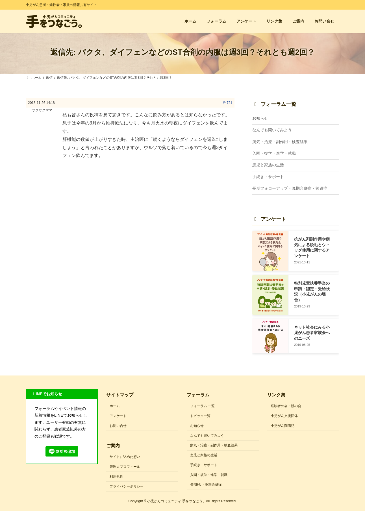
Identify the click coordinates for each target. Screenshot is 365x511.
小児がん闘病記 (282, 426)
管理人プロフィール (125, 467)
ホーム (115, 406)
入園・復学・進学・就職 (274, 153)
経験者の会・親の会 (286, 406)
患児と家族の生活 (268, 165)
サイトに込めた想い (125, 457)
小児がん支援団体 (284, 416)
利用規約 (116, 477)
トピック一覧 (200, 416)
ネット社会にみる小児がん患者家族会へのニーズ (312, 332)
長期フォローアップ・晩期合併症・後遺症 (289, 188)
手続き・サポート (268, 176)
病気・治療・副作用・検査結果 (280, 141)
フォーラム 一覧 (202, 406)
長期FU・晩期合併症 (206, 485)
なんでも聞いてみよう (272, 130)
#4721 (227, 103)
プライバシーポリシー (127, 486)
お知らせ (260, 118)
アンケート (118, 416)
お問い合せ (118, 426)
